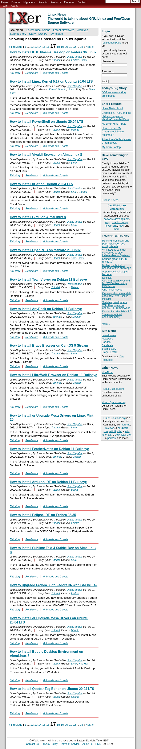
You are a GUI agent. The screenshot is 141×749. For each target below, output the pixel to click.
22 (74, 46)
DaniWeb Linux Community (117, 207)
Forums (15, 2)
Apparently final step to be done (115, 273)
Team (4, 5)
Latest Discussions (38, 30)
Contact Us (32, 743)
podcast (111, 438)
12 (32, 46)
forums (126, 424)
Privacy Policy (49, 743)
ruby (120, 225)
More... (106, 323)
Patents (43, 2)
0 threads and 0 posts (55, 72)
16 (47, 46)
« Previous (15, 46)
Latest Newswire (63, 30)
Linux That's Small (112, 108)
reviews (109, 428)
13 (35, 46)
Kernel (52, 89)
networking (111, 225)
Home (4, 2)
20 (66, 46)
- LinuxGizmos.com (113, 388)
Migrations (29, 2)
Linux (84, 60)
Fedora (75, 60)
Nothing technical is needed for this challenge (116, 266)
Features (69, 2)
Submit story (109, 348)
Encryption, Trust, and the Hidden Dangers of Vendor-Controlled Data (116, 116)
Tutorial (55, 60)
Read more (31, 72)
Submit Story (18, 33)
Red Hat (83, 663)
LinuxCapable (74, 56)
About (14, 5)
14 (39, 46)
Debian (75, 287)
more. (117, 229)
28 (81, 46)
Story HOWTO (110, 352)
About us (87, 743)
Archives (82, 30)
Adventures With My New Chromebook (116, 141)
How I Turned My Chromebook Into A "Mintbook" (113, 131)
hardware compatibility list (116, 430)
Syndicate (107, 345)
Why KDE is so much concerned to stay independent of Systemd (116, 252)
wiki (127, 431)
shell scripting (120, 222)
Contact (81, 2)
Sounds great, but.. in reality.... (114, 260)
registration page (111, 42)
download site (123, 434)
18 (58, 46)
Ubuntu (62, 89)
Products (56, 2)
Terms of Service (70, 743)
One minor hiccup (112, 289)
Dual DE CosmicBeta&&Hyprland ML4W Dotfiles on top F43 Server (116, 282)
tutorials (106, 434)
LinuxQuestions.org (115, 418)
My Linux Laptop (111, 147)
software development (116, 219)
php (107, 222)
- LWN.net (107, 372)
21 (70, 46)
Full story (15, 72)
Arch (73, 258)
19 (62, 46)
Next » (89, 46)
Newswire (107, 338)
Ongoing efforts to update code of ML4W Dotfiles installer (116, 296)
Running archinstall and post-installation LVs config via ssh (115, 243)
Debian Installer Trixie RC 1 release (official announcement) (117, 314)
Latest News (109, 335)
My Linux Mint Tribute (114, 123)
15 (43, 46)
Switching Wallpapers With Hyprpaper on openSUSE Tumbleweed (116, 305)
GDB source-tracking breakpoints (114, 94)
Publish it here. (110, 200)
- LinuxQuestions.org (114, 402)
